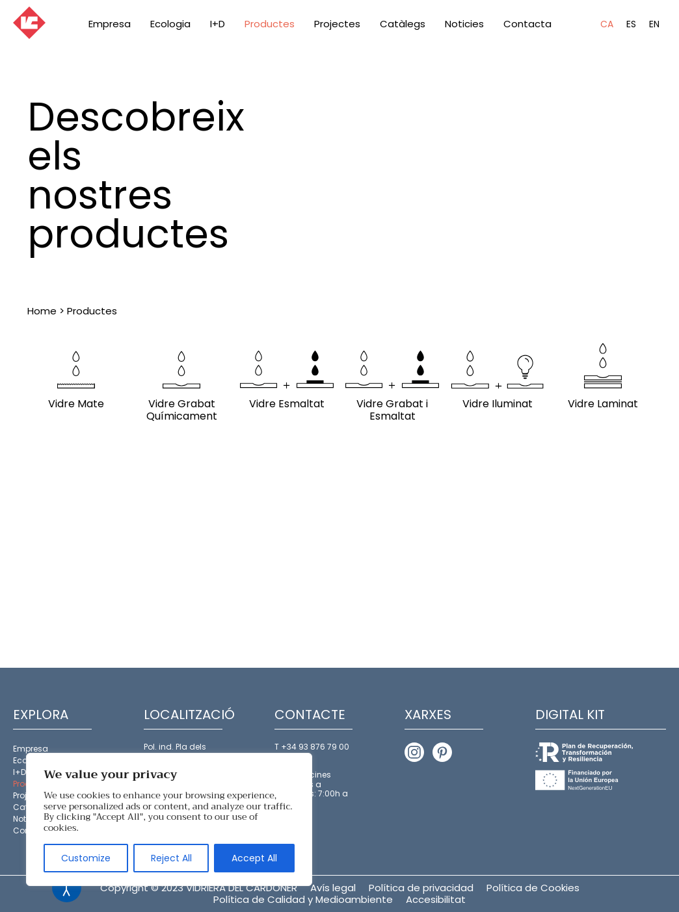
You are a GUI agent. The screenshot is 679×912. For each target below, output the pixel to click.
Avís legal (333, 887)
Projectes (337, 24)
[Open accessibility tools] (66, 887)
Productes (270, 24)
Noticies (464, 24)
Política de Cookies (532, 887)
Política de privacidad (421, 887)
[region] (169, 819)
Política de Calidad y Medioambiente (303, 899)
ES (631, 24)
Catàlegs (402, 24)
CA (606, 24)
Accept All (254, 858)
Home (42, 311)
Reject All (171, 858)
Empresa (109, 24)
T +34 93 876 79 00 (311, 746)
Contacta (527, 24)
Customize (86, 858)
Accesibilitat (436, 899)
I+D (217, 24)
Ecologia (170, 24)
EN (654, 24)
